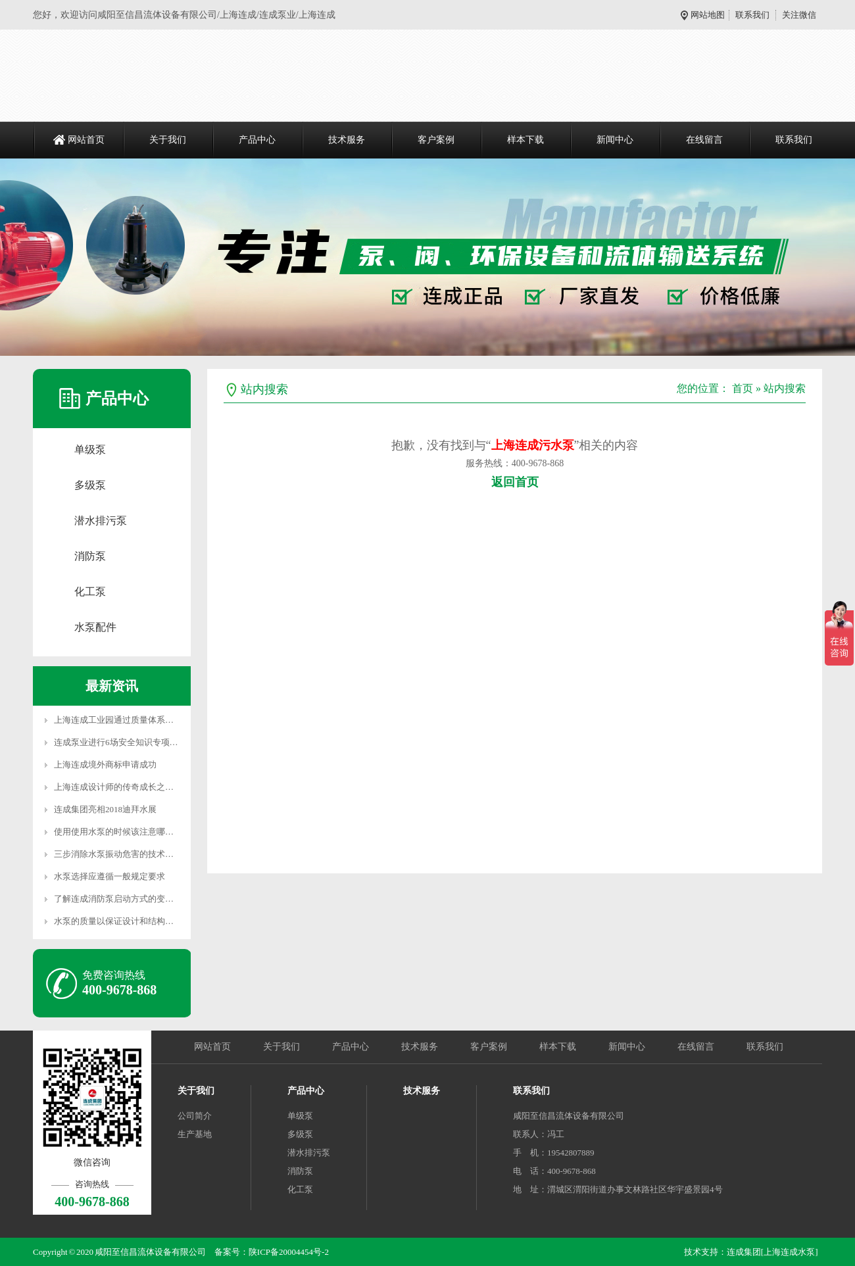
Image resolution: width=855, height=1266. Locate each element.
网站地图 (710, 15)
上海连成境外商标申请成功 (105, 764)
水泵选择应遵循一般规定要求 (109, 876)
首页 (742, 388)
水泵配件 (95, 627)
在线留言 (704, 140)
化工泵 (90, 591)
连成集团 (744, 1252)
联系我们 (752, 15)
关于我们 (167, 140)
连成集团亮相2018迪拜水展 (105, 809)
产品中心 (257, 140)
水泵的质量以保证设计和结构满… (118, 921)
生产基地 (195, 1134)
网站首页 (86, 140)
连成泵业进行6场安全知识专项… (116, 742)
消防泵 (90, 556)
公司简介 (195, 1116)
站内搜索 (785, 388)
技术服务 (346, 140)
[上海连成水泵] (789, 1252)
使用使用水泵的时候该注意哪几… (118, 832)
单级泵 (90, 449)
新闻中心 (615, 140)
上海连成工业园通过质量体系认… (118, 720)
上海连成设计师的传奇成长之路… (118, 787)
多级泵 (90, 485)
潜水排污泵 (100, 520)
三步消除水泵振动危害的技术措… (118, 854)
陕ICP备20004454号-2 (289, 1252)
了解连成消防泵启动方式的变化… (118, 899)
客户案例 (436, 140)
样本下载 (525, 140)
